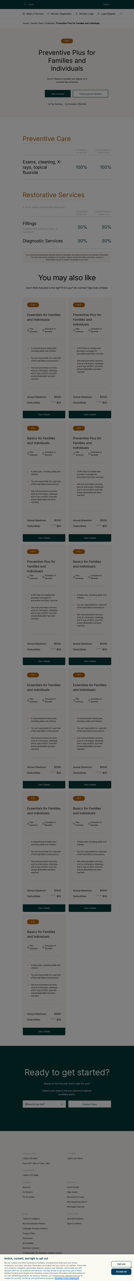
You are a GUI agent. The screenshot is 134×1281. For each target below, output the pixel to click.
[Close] (131, 1270)
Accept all (121, 1274)
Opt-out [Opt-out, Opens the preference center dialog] (121, 1266)
